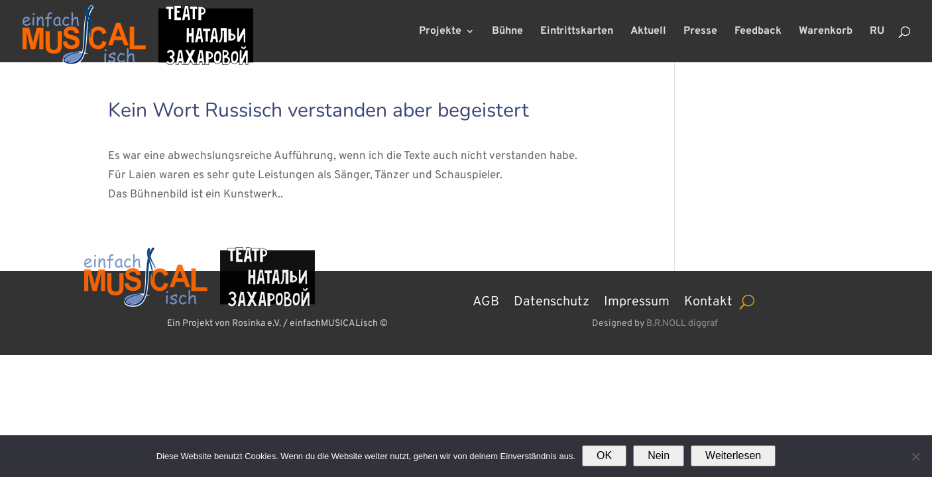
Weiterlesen (733, 455)
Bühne (507, 32)
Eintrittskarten (576, 32)
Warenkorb (825, 32)
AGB (486, 300)
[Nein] (915, 456)
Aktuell (648, 32)
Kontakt (708, 300)
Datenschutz (551, 300)
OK (604, 455)
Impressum (637, 300)
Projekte (440, 32)
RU (877, 32)
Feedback (758, 32)
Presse (700, 32)
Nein (659, 455)
